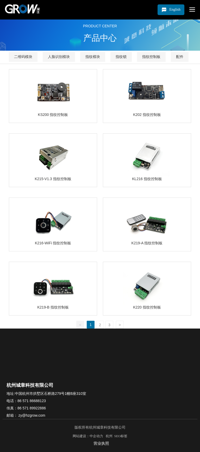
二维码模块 (23, 57)
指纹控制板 (151, 57)
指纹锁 (121, 57)
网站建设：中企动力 (89, 436)
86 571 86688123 (31, 401)
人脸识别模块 (59, 57)
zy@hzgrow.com (31, 415)
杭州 (108, 436)
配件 (179, 57)
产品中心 (100, 38)
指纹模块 (92, 57)
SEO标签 (120, 436)
